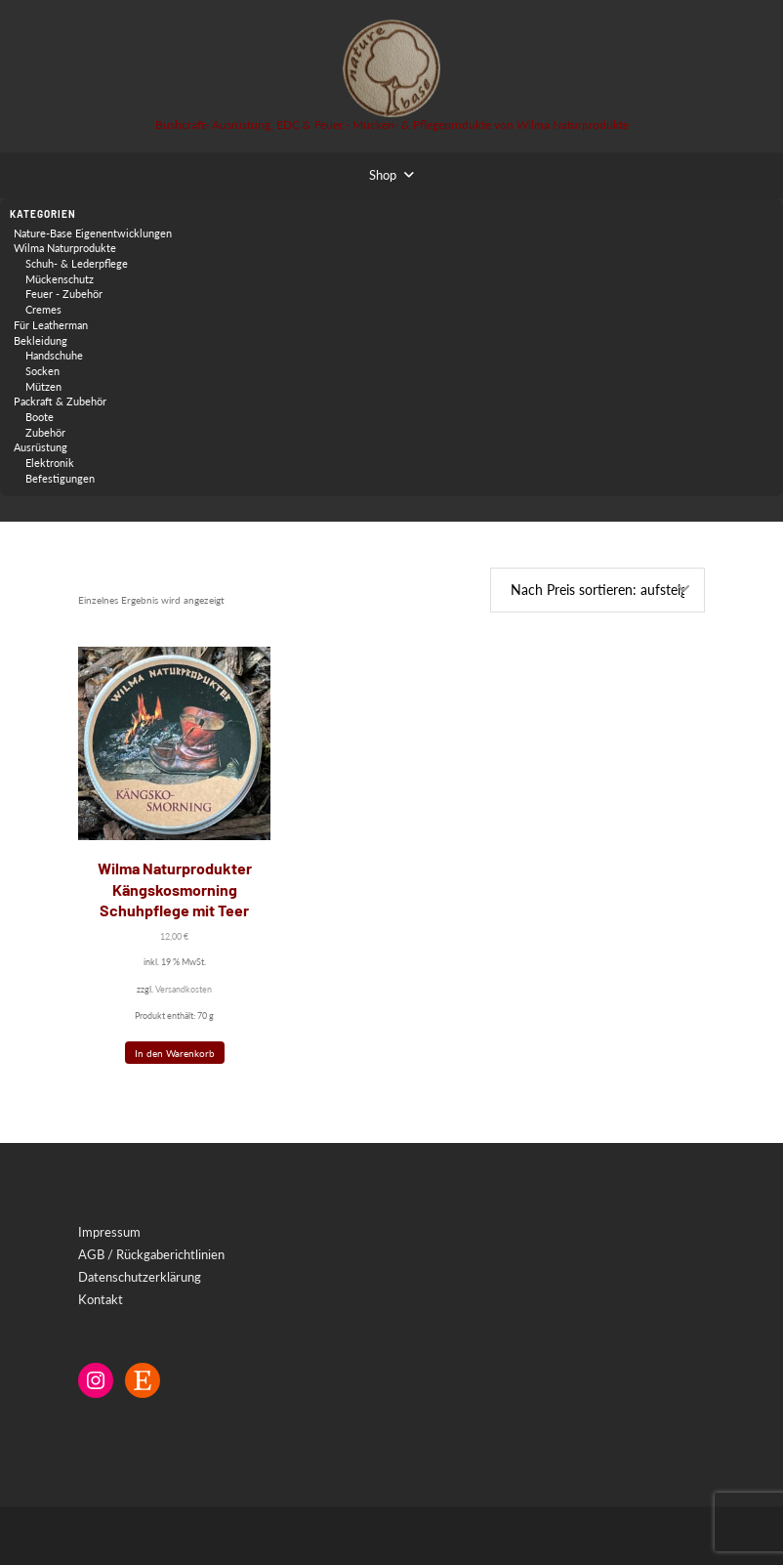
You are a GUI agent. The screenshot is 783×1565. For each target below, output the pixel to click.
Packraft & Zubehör (60, 401)
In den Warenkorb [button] (175, 1053)
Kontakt (100, 1299)
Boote (39, 416)
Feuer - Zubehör (64, 293)
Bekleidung (40, 340)
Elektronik (49, 462)
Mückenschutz (59, 279)
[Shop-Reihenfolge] (597, 590)
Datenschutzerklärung (139, 1277)
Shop (382, 175)
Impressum (109, 1232)
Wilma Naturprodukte (65, 247)
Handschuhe (54, 355)
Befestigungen (60, 478)
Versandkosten (183, 989)
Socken (42, 370)
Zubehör (45, 432)
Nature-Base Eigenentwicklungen (93, 233)
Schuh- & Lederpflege (76, 263)
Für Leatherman (51, 324)
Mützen (43, 386)
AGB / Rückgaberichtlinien (151, 1254)
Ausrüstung (40, 447)
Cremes (43, 309)
